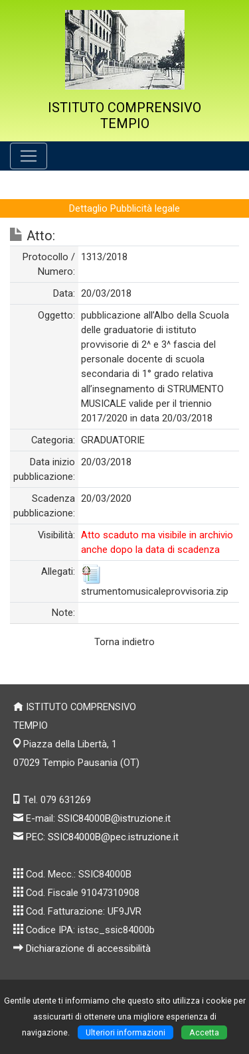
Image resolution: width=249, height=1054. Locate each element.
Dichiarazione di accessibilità (88, 948)
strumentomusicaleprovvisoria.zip (154, 591)
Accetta (204, 1032)
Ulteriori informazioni (125, 1032)
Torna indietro (124, 642)
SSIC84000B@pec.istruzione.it (113, 837)
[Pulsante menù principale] (28, 156)
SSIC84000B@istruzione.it (114, 818)
